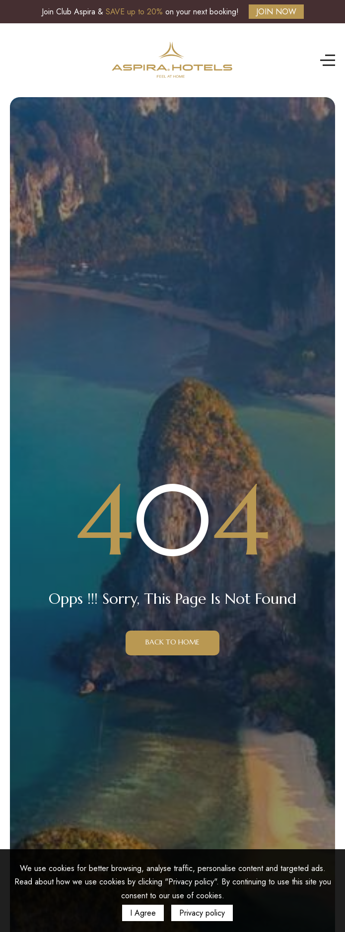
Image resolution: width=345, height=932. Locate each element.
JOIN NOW (276, 11)
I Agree (143, 913)
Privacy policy (202, 913)
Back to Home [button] (172, 642)
